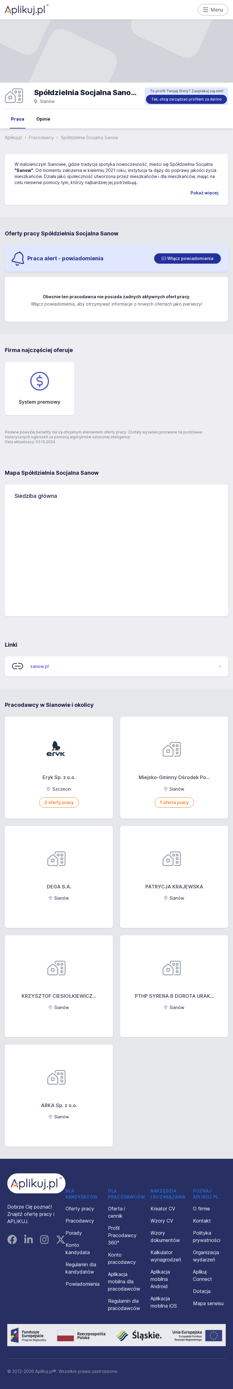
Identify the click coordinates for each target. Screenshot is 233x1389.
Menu (213, 10)
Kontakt (202, 1221)
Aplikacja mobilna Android (160, 1279)
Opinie (43, 118)
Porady (74, 1233)
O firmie (201, 1209)
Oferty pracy (80, 1209)
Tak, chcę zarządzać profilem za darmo (186, 99)
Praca (17, 118)
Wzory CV (161, 1221)
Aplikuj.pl (13, 137)
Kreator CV (162, 1209)
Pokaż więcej (204, 192)
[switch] (187, 258)
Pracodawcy (41, 137)
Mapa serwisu (208, 1303)
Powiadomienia (83, 1284)
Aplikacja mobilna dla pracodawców (124, 1281)
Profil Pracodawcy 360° (122, 1235)
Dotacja (202, 1291)
